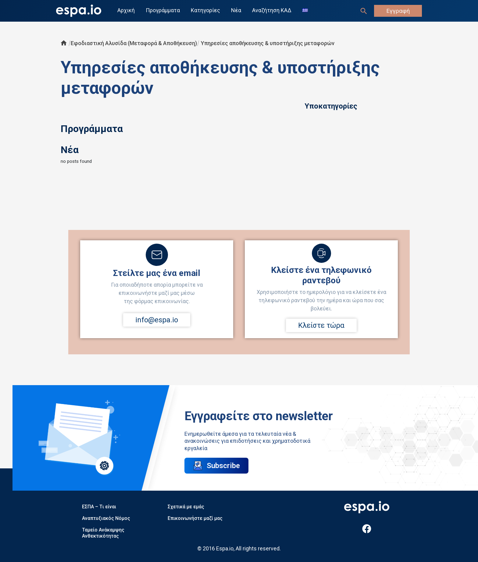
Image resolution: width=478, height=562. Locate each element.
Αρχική (126, 10)
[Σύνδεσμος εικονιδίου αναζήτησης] (363, 11)
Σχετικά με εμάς (186, 507)
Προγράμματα (163, 10)
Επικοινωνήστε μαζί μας (195, 518)
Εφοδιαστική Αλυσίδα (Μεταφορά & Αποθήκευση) (134, 43)
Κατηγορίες (205, 10)
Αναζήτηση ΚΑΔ (271, 10)
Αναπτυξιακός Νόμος (106, 518)
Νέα (236, 10)
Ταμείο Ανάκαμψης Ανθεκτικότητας (103, 533)
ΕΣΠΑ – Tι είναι (99, 507)
